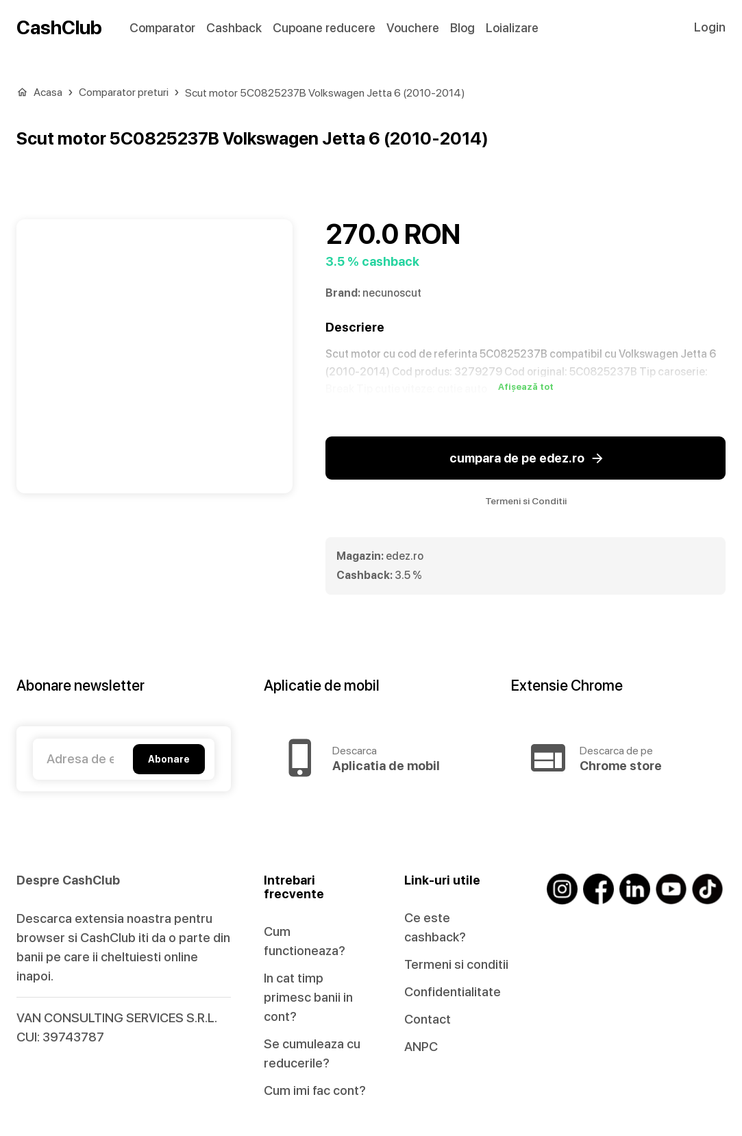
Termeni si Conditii (526, 500)
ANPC (421, 1046)
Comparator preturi (124, 92)
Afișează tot (526, 387)
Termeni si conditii (456, 964)
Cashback (234, 28)
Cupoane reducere (324, 28)
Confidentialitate (452, 992)
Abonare (169, 759)
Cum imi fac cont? (315, 1090)
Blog (462, 28)
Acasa (48, 92)
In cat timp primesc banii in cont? (308, 997)
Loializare (512, 28)
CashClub (59, 27)
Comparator (162, 28)
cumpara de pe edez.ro (525, 458)
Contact (427, 1019)
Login (710, 27)
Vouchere (412, 28)
